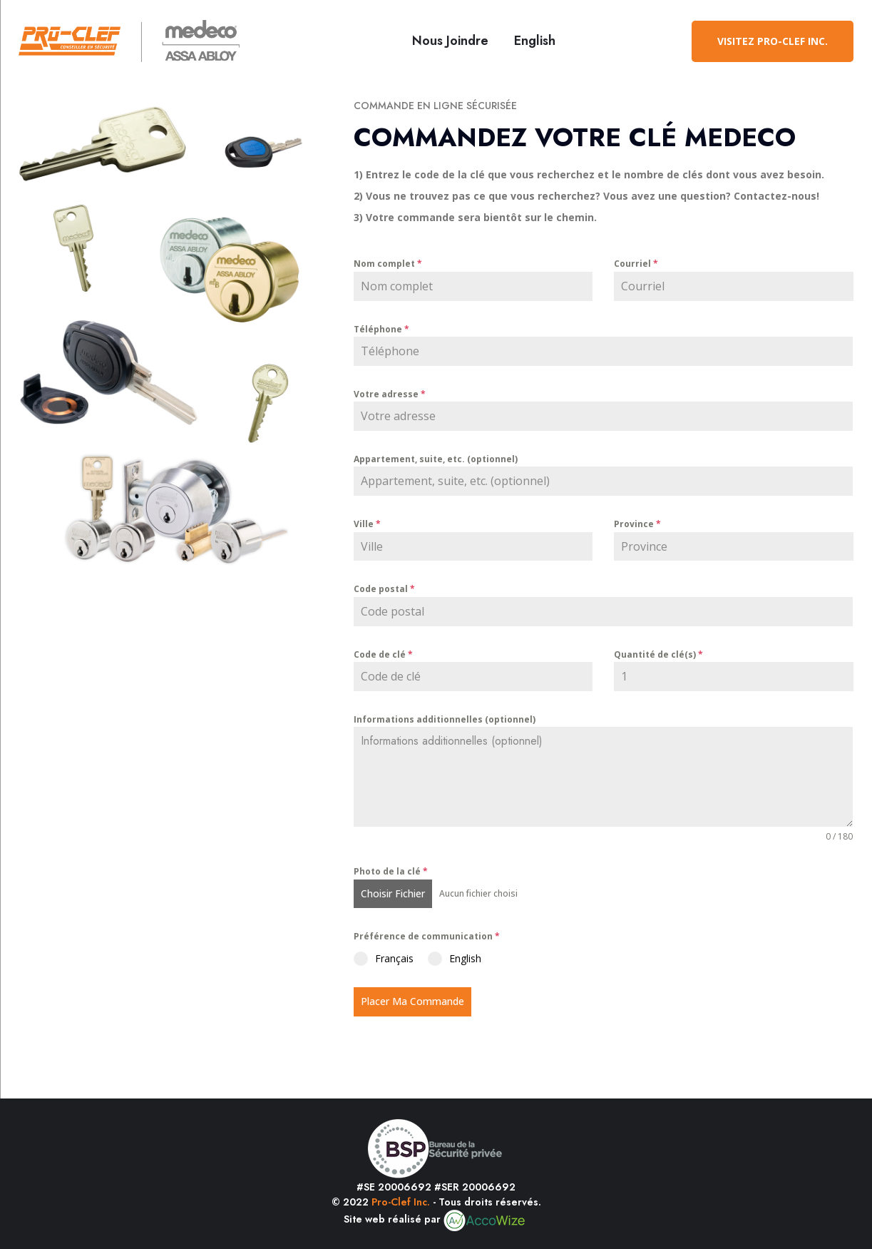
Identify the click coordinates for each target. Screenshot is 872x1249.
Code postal (384, 589)
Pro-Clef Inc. (400, 1202)
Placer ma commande (412, 1001)
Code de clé (383, 654)
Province (637, 524)
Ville (367, 524)
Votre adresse (390, 394)
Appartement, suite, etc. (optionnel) (436, 459)
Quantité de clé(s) (658, 654)
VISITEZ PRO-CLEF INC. (772, 41)
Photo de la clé (391, 871)
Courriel (636, 264)
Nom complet (388, 264)
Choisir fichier (393, 893)
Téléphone (381, 329)
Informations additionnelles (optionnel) (444, 719)
